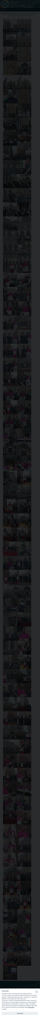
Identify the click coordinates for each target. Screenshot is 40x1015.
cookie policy (31, 1007)
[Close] (36, 991)
